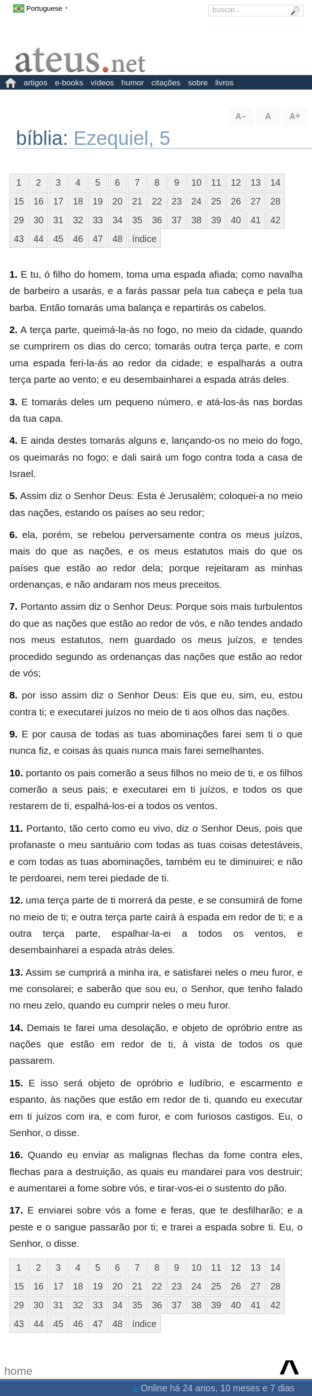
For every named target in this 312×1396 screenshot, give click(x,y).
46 (78, 239)
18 (78, 201)
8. (13, 695)
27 (255, 201)
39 (216, 220)
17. (16, 1210)
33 (98, 220)
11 (216, 182)
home (18, 1371)
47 (98, 239)
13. (16, 972)
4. (13, 440)
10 (196, 182)
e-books (69, 82)
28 (275, 201)
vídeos (102, 82)
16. (16, 1154)
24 (196, 201)
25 (216, 201)
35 (137, 220)
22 (157, 201)
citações (165, 82)
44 (38, 239)
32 (78, 220)
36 (157, 220)
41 (255, 220)
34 (117, 220)
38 (196, 220)
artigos (35, 82)
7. (13, 606)
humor (132, 82)
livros (224, 82)
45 (58, 239)
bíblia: (45, 138)
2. (13, 329)
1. (13, 274)
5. (13, 495)
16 (38, 201)
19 (98, 201)
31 (58, 220)
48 (117, 239)
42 (275, 220)
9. (13, 733)
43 (19, 239)
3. (13, 401)
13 (255, 182)
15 (19, 201)
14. (16, 1027)
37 (177, 220)
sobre (198, 82)
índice (144, 239)
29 (19, 220)
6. (13, 534)
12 (236, 182)
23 (177, 201)
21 (137, 201)
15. (16, 1082)
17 (58, 201)
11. (16, 828)
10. (16, 772)
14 (275, 182)
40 (236, 220)
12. (16, 900)
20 (117, 201)
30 (38, 220)
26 (236, 201)
